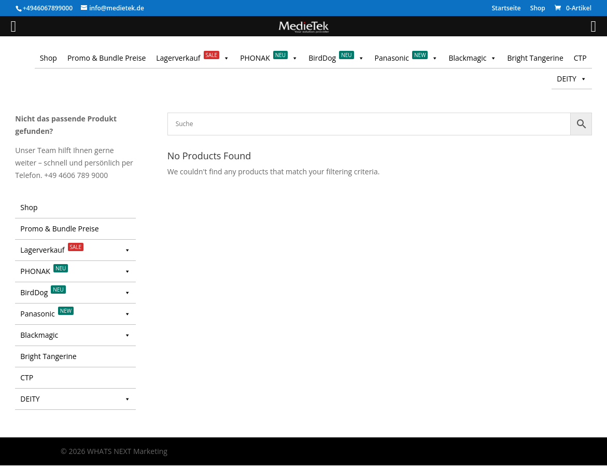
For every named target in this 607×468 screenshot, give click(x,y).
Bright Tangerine (535, 58)
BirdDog (336, 58)
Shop (537, 8)
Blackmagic (472, 58)
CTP (580, 58)
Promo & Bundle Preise (106, 58)
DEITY (571, 78)
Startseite (506, 8)
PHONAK (269, 58)
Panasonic (407, 58)
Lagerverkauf (193, 58)
